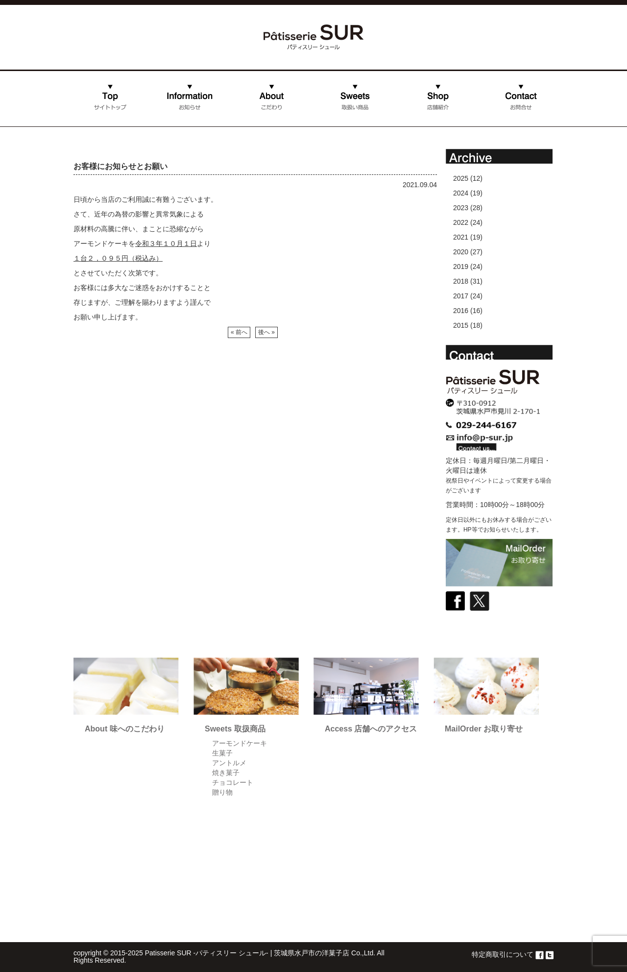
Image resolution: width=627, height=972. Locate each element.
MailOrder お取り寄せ (484, 729)
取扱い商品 (355, 107)
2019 (460, 266)
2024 (460, 193)
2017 (460, 296)
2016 (460, 311)
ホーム (83, 124)
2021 (460, 237)
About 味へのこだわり (125, 729)
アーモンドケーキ (239, 743)
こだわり (244, 124)
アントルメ (229, 763)
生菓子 (222, 753)
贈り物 (222, 792)
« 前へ (239, 332)
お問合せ (492, 124)
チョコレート (232, 782)
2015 (460, 325)
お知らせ (161, 124)
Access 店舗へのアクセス (371, 729)
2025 (460, 178)
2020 (460, 252)
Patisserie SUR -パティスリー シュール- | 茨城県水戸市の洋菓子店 (247, 953)
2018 (460, 281)
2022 (460, 222)
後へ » (266, 332)
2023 (460, 208)
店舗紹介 (410, 124)
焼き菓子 (226, 773)
